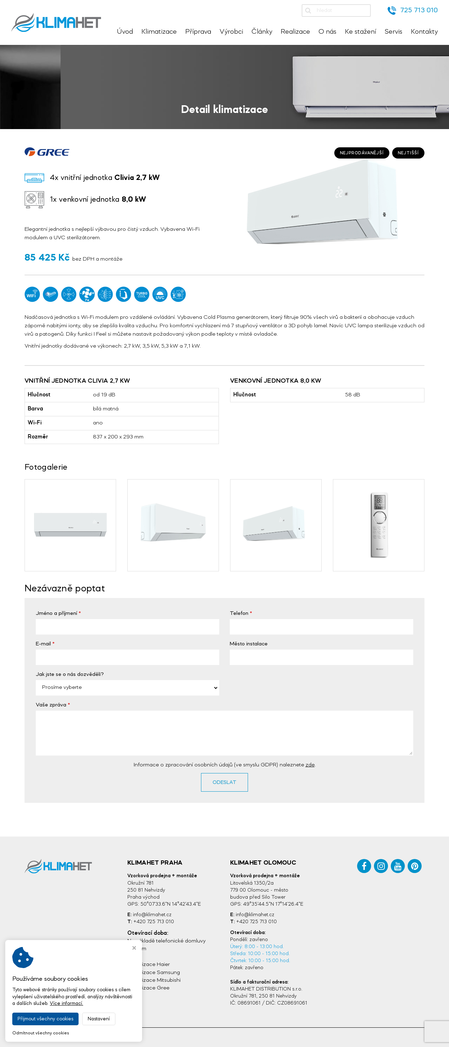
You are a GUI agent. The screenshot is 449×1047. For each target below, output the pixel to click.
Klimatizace (159, 31)
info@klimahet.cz (152, 914)
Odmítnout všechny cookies (40, 1033)
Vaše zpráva (51, 705)
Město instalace (249, 644)
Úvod (125, 31)
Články (262, 31)
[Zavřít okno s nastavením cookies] (134, 949)
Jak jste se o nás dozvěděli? (70, 674)
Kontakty (424, 31)
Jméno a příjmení (56, 613)
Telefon (239, 613)
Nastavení (99, 1018)
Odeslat (224, 782)
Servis (393, 31)
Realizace (295, 31)
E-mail (43, 644)
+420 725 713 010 (153, 922)
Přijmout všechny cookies (45, 1018)
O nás (327, 31)
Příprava (198, 31)
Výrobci (231, 31)
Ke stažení (360, 31)
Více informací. (66, 1003)
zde (310, 765)
